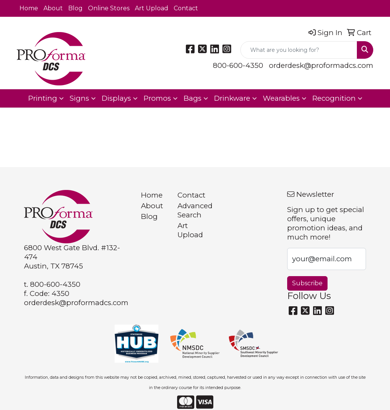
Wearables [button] (281, 98)
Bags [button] (192, 98)
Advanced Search (191, 210)
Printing (42, 98)
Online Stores (108, 8)
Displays (116, 98)
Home (28, 8)
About (53, 8)
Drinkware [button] (232, 98)
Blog (75, 8)
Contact (186, 8)
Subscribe (307, 283)
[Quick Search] (298, 50)
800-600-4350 (238, 65)
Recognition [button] (334, 98)
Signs (79, 98)
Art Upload (151, 8)
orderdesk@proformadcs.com (321, 65)
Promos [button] (157, 98)
